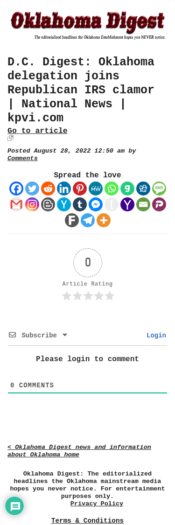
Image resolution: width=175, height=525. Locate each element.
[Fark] (72, 220)
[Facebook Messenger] (96, 204)
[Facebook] (16, 189)
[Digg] (143, 189)
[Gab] (127, 189)
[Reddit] (48, 189)
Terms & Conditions (87, 521)
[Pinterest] (80, 189)
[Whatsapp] (112, 189)
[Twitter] (32, 189)
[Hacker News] (64, 204)
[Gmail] (16, 204)
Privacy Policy (96, 503)
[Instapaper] (112, 204)
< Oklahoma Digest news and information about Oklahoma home (79, 451)
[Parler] (159, 204)
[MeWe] (96, 189)
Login (154, 335)
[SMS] (159, 189)
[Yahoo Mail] (127, 204)
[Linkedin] (64, 189)
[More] (104, 220)
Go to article (37, 130)
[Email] (143, 204)
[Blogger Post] (48, 204)
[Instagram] (32, 204)
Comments (22, 158)
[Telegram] (88, 220)
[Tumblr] (80, 204)
